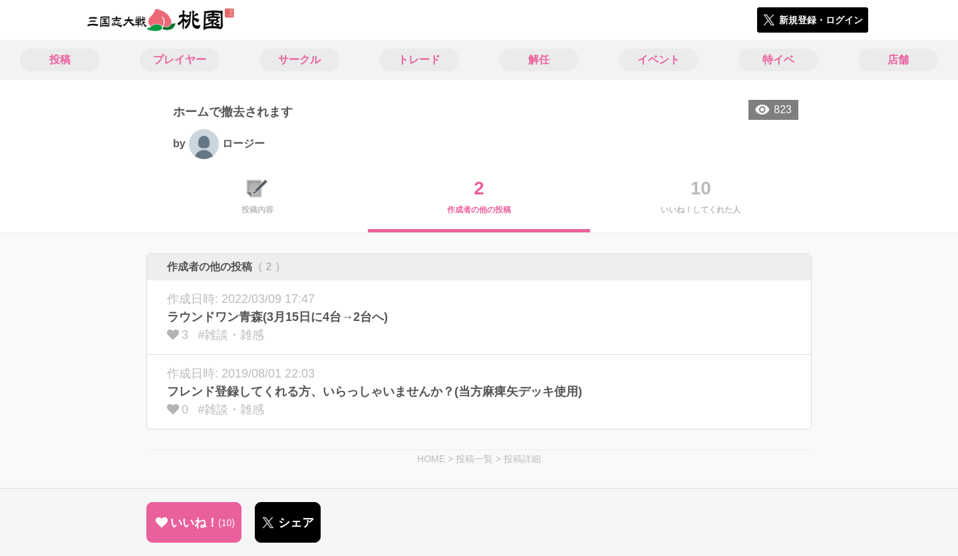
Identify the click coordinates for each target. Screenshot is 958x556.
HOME (431, 458)
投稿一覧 (474, 458)
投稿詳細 (522, 458)
